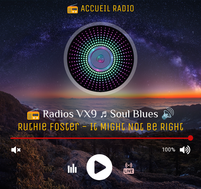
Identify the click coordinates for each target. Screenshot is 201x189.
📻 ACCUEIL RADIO (100, 8)
